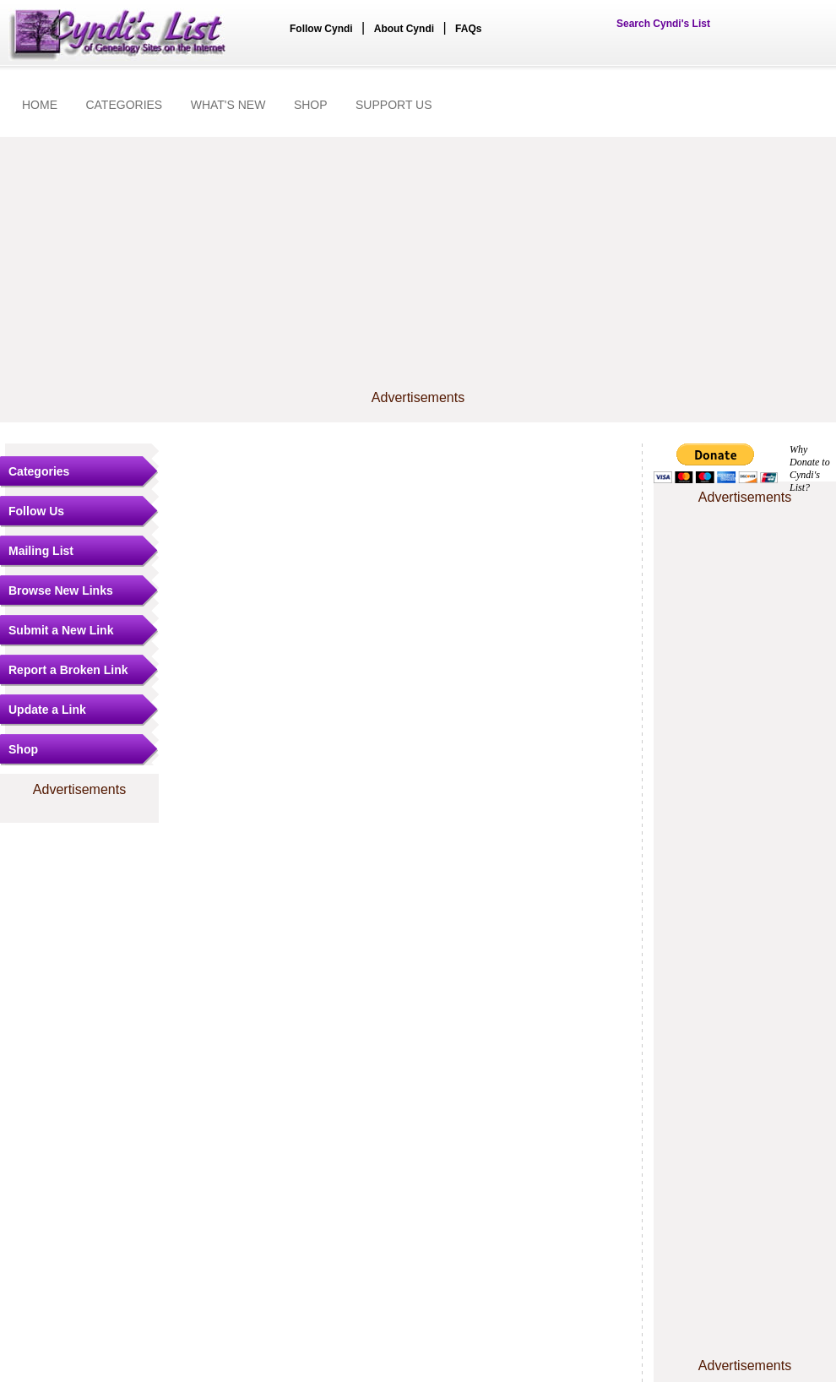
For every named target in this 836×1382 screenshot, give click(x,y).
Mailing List (40, 551)
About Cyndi (404, 29)
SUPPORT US (394, 105)
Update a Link (47, 709)
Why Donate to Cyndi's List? (810, 468)
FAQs (468, 29)
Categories (38, 471)
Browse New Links (60, 590)
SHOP (311, 105)
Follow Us (36, 511)
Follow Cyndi (321, 29)
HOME (39, 105)
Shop (23, 749)
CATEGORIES (123, 105)
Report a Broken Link (68, 670)
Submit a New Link (60, 630)
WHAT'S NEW (228, 105)
